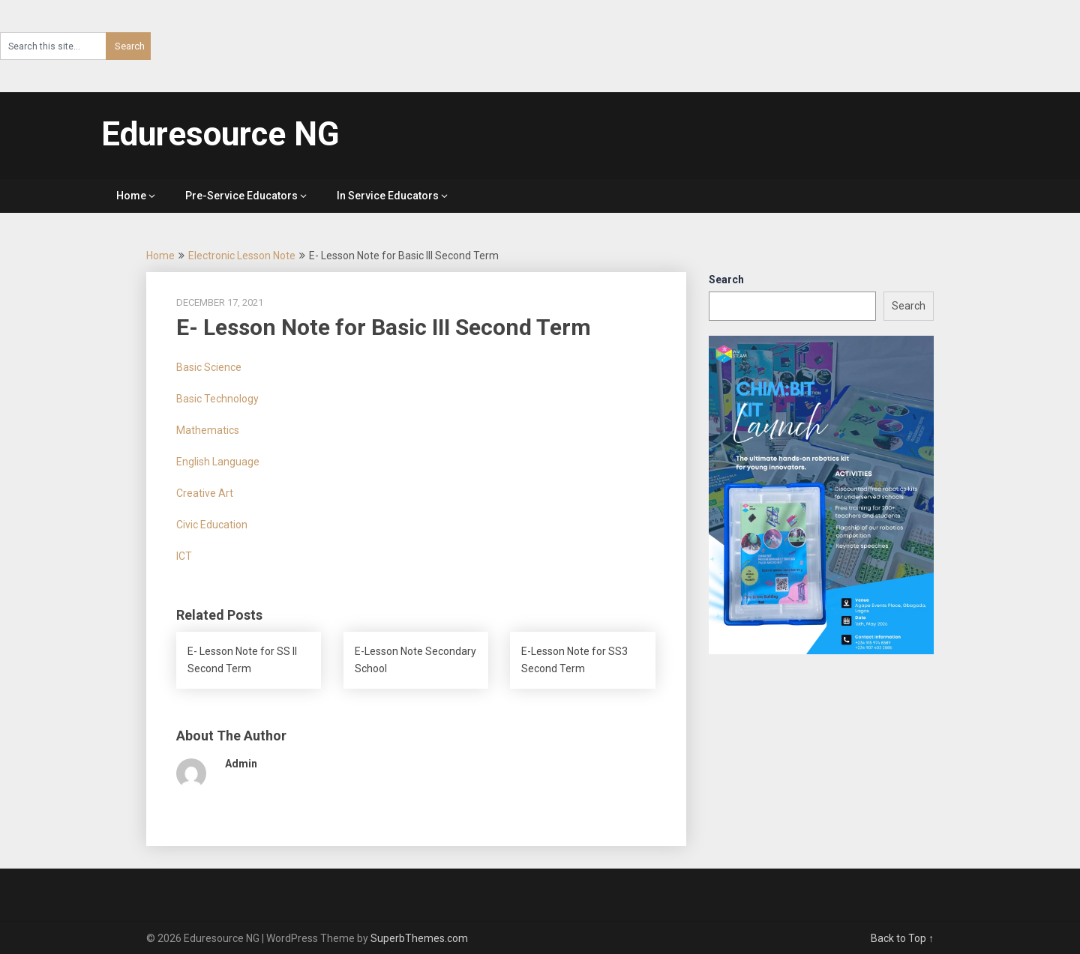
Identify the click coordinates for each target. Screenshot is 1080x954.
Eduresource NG (220, 134)
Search (726, 280)
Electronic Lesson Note (242, 256)
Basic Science (209, 367)
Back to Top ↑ (902, 938)
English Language (218, 462)
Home (131, 196)
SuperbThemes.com (419, 938)
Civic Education (212, 525)
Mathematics (207, 430)
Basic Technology (217, 399)
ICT (184, 556)
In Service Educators (388, 196)
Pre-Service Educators (241, 196)
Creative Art (204, 493)
